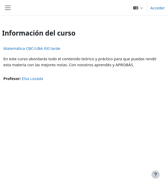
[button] (138, 8)
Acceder (157, 7)
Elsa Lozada (32, 78)
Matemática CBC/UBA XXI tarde (31, 48)
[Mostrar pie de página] (155, 174)
